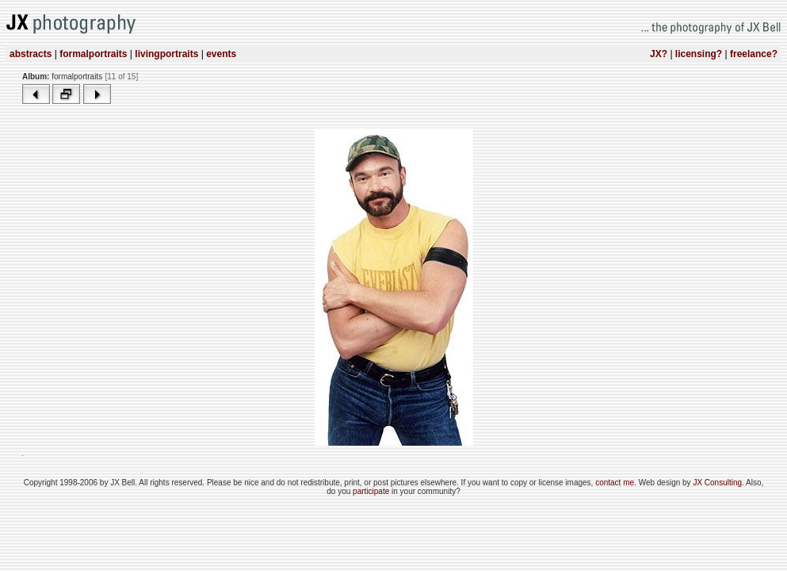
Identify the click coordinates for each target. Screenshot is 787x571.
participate (372, 491)
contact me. (616, 482)
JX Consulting (717, 482)
